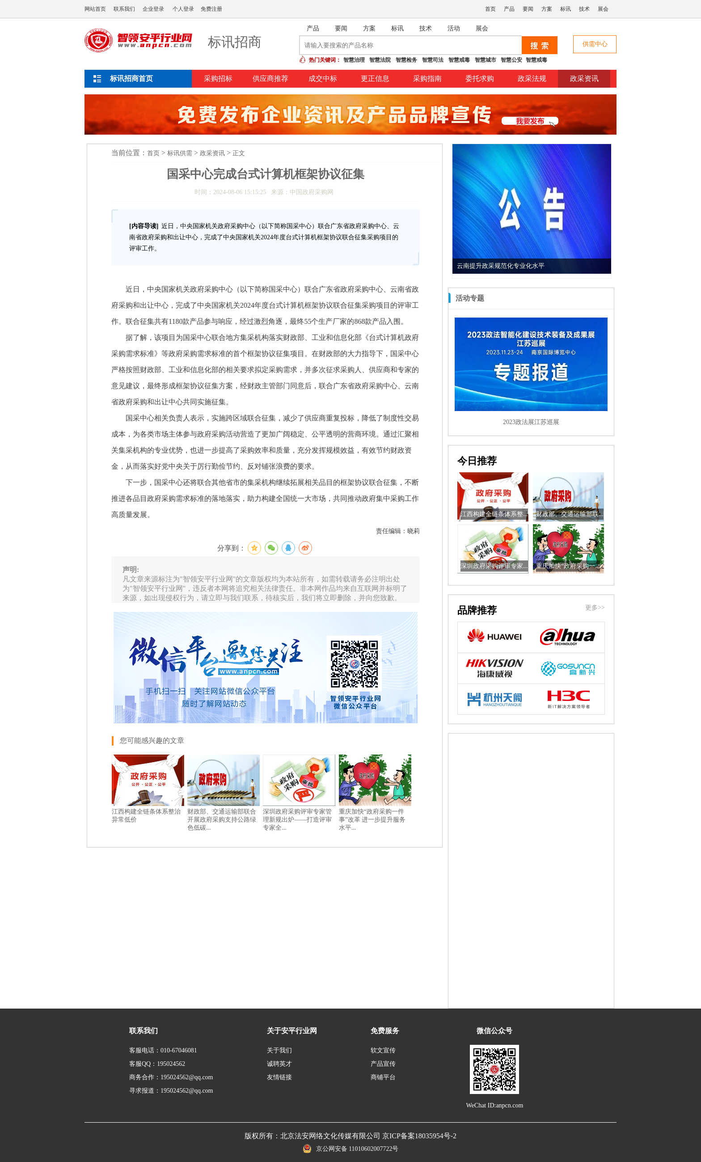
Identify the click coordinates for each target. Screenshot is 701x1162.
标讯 (565, 9)
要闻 (528, 9)
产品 (509, 9)
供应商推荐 (270, 78)
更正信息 (375, 78)
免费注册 (211, 9)
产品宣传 (383, 1063)
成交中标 (322, 78)
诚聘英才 (279, 1063)
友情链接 (279, 1077)
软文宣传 (383, 1050)
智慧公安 (511, 60)
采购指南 (427, 78)
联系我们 (124, 9)
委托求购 (479, 78)
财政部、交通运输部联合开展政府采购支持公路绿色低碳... (221, 819)
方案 (546, 9)
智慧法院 (380, 60)
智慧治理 (354, 60)
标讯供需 (179, 153)
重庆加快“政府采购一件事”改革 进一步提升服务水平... (372, 819)
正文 (238, 153)
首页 (490, 9)
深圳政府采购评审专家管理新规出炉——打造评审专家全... (297, 819)
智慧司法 (432, 60)
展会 (603, 9)
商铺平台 (383, 1077)
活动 (454, 28)
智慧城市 (485, 60)
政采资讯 (584, 78)
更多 (599, 298)
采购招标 (218, 78)
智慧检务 (406, 60)
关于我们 (279, 1050)
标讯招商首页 (131, 78)
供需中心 (595, 44)
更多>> (595, 607)
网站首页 (95, 9)
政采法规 (532, 78)
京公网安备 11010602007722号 (351, 1148)
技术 (584, 9)
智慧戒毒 (459, 60)
